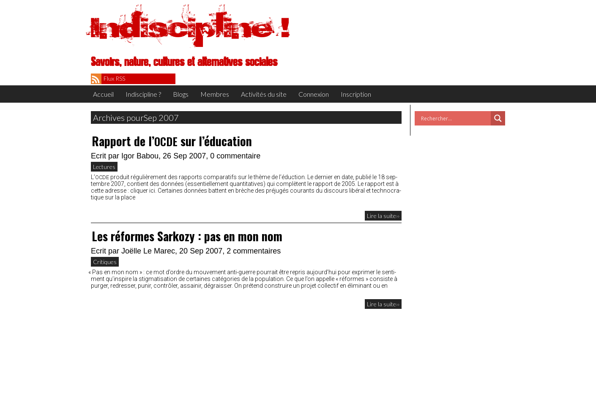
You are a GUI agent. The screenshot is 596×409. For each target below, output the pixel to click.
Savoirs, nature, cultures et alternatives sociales (184, 62)
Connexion (313, 94)
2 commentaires (254, 251)
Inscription (356, 94)
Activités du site (264, 94)
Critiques (105, 261)
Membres (214, 94)
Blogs (181, 94)
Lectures (104, 166)
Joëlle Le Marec (148, 251)
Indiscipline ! (190, 27)
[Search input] (455, 118)
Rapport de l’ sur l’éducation (172, 141)
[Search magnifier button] (498, 118)
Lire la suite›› (383, 215)
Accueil (103, 94)
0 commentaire (235, 156)
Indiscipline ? (143, 94)
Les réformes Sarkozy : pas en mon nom (187, 236)
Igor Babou (140, 156)
